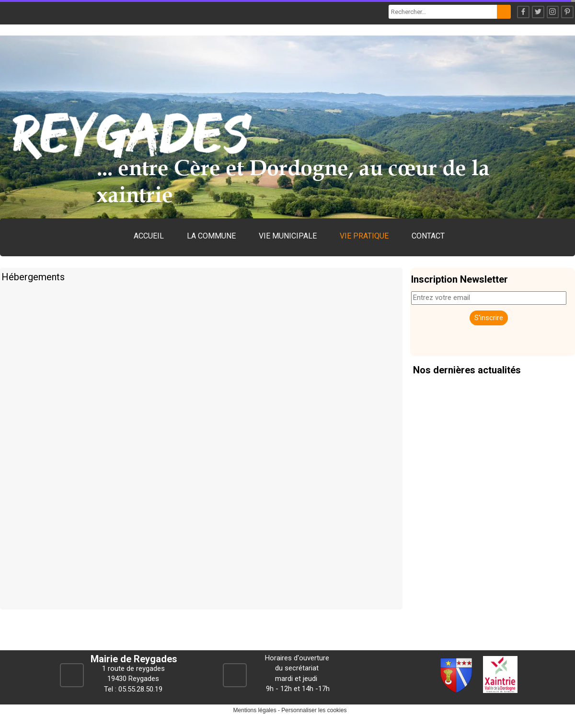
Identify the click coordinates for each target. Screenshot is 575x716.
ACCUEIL (149, 235)
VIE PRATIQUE (364, 235)
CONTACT (428, 235)
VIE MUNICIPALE (288, 235)
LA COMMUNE (211, 235)
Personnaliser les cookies (313, 710)
